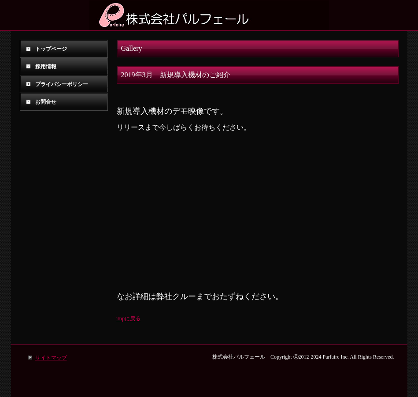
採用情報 (45, 67)
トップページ (51, 49)
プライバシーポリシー (61, 84)
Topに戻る (129, 318)
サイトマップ (51, 358)
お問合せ (45, 102)
